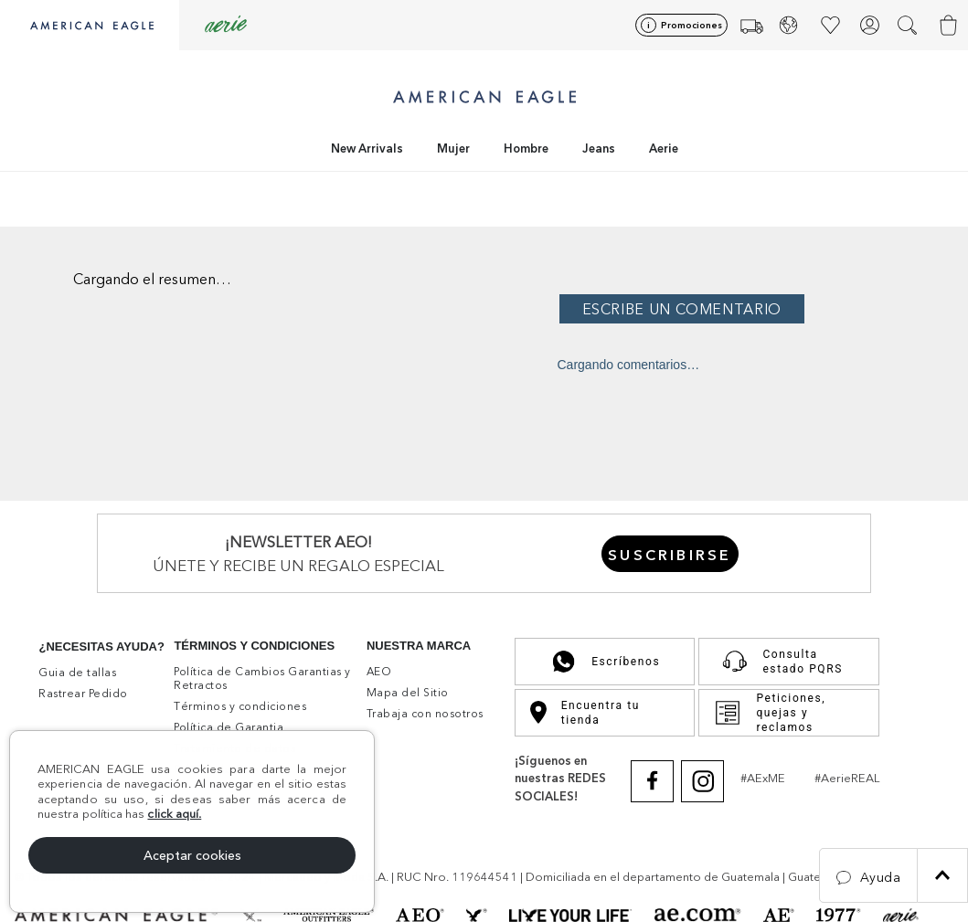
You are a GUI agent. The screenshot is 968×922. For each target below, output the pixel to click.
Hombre (526, 148)
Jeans (598, 148)
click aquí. (174, 813)
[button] (909, 25)
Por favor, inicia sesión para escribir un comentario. (758, 308)
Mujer (453, 148)
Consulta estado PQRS (778, 661)
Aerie (663, 148)
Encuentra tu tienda (585, 713)
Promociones (691, 25)
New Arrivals (367, 148)
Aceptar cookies (192, 855)
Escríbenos (604, 661)
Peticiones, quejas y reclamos (769, 713)
